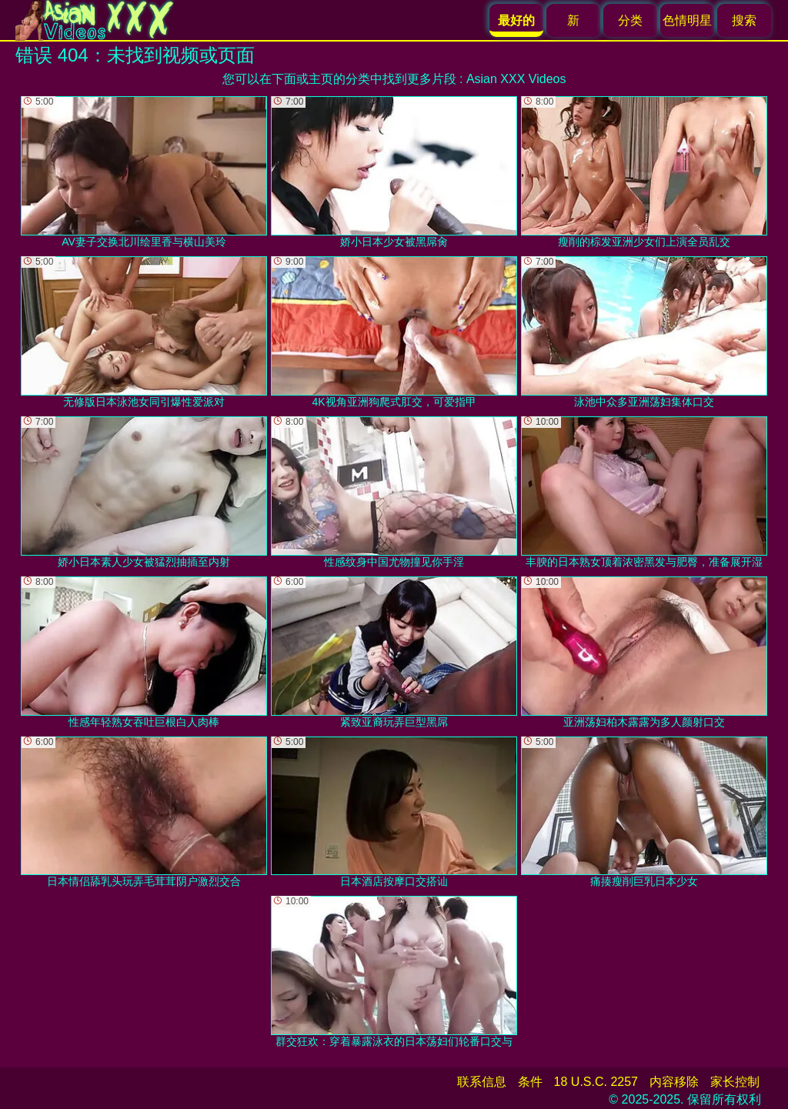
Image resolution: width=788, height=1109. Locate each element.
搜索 (744, 20)
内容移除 (674, 1081)
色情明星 (687, 20)
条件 (530, 1081)
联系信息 (481, 1081)
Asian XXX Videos (516, 78)
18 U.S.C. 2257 (596, 1081)
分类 (630, 20)
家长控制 (735, 1081)
